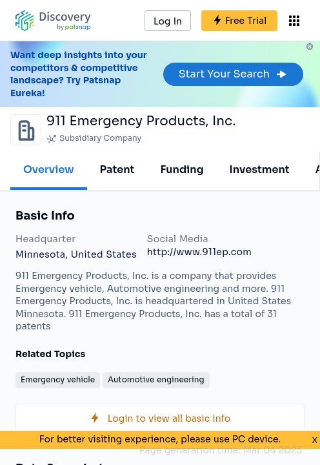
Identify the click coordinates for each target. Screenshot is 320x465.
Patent (117, 169)
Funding (181, 169)
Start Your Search (233, 74)
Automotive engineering (156, 379)
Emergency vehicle (58, 379)
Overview (48, 169)
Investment (260, 169)
